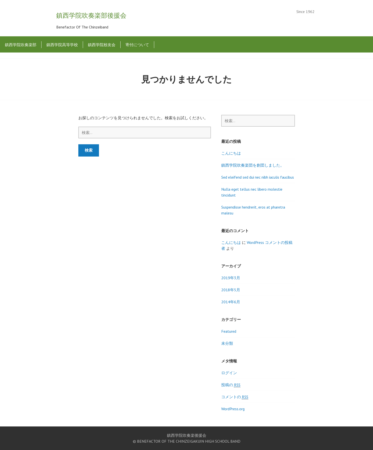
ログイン (229, 372)
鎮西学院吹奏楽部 (20, 44)
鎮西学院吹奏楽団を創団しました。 (252, 165)
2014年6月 (230, 301)
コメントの (234, 396)
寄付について (137, 44)
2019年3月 (230, 277)
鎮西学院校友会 (101, 44)
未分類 (227, 343)
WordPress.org (233, 408)
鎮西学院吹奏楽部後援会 (91, 15)
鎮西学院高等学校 (62, 44)
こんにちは (231, 153)
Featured (228, 331)
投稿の (230, 384)
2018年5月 (230, 289)
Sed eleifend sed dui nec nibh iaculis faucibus (257, 177)
